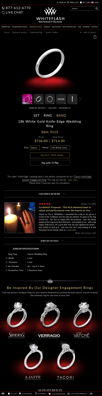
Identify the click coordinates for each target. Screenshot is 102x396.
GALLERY (52, 108)
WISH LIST (74, 3)
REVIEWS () (65, 108)
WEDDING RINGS (35, 27)
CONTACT (94, 27)
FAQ (79, 27)
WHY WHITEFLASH (69, 27)
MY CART (87, 3)
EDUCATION (56, 27)
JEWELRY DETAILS (37, 108)
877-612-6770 (18, 8)
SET (37, 115)
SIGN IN (62, 3)
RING (48, 115)
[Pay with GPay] (50, 163)
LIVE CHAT (14, 12)
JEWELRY (47, 27)
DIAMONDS (6, 27)
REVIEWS (86, 27)
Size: (26, 147)
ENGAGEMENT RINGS (20, 27)
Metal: (45, 147)
